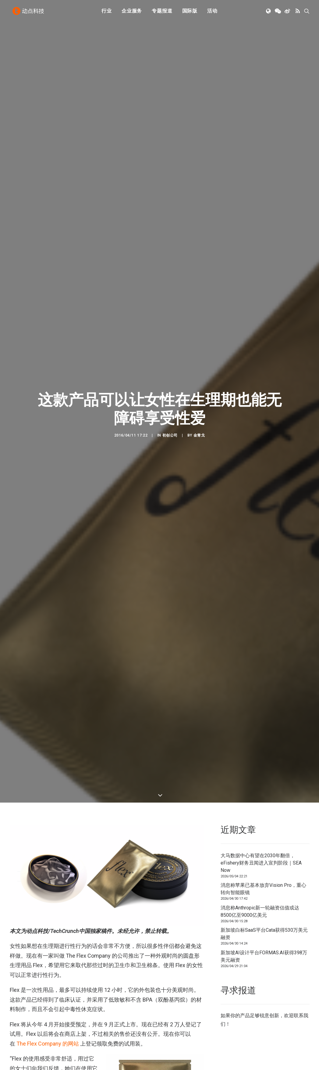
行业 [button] (106, 13)
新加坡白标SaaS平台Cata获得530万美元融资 (264, 870)
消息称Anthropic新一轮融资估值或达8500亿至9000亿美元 (260, 848)
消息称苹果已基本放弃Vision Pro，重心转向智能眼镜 (263, 825)
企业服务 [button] (132, 13)
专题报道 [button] (162, 13)
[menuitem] (106, 13)
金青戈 (199, 404)
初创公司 (170, 404)
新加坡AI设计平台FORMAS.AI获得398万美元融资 (264, 893)
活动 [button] (212, 13)
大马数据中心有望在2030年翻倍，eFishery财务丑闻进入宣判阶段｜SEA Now (261, 800)
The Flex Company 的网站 (47, 981)
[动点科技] (29, 13)
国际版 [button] (189, 13)
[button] (269, 13)
